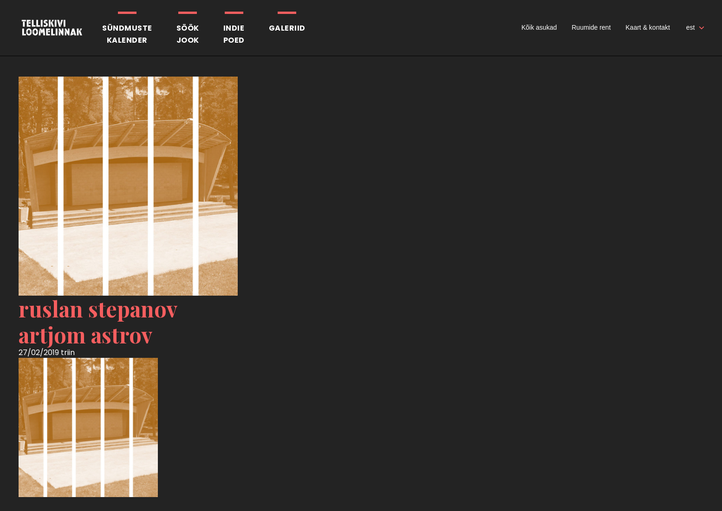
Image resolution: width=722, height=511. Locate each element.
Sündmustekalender (127, 34)
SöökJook (187, 34)
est (690, 27)
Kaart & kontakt (647, 27)
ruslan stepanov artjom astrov (98, 321)
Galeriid (287, 28)
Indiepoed (234, 34)
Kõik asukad (539, 27)
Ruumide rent (591, 27)
